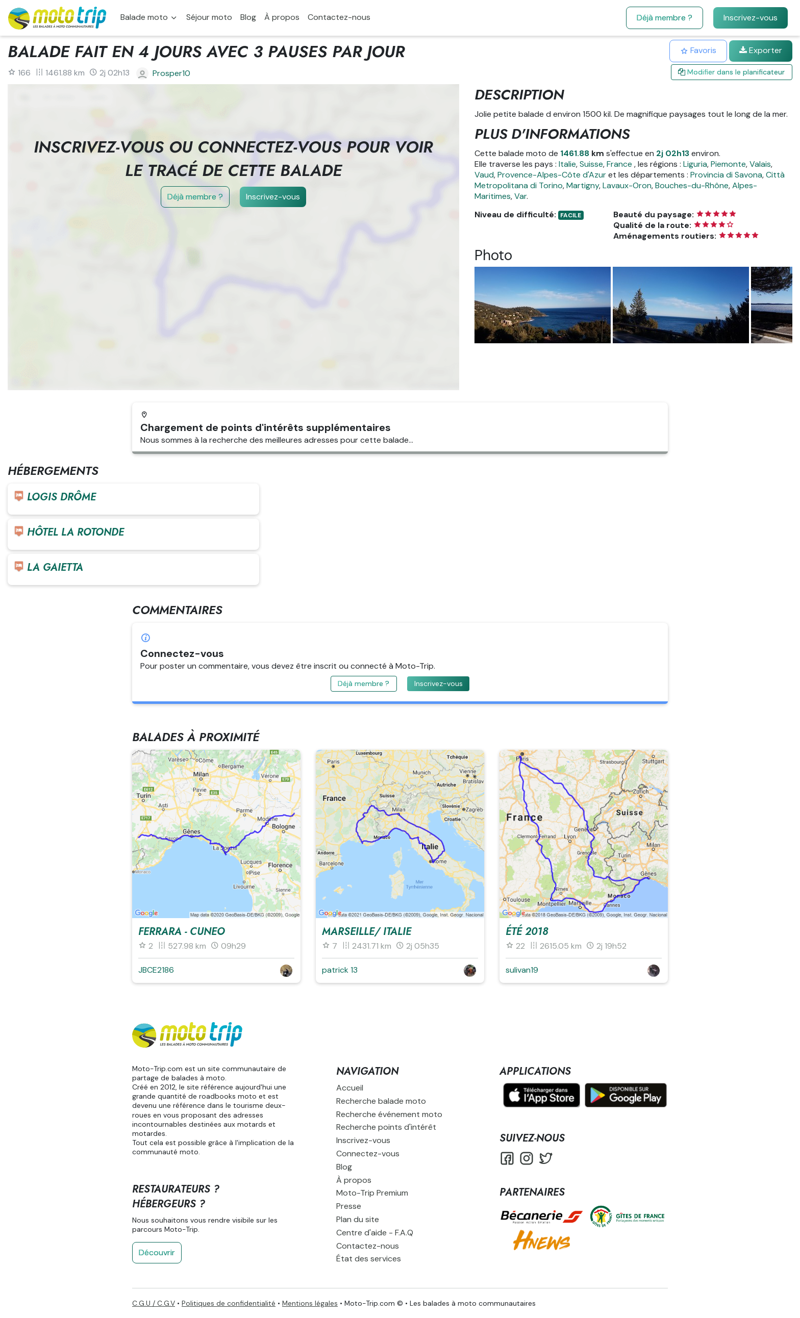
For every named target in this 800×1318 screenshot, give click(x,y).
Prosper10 (171, 73)
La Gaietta (48, 567)
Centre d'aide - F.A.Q (374, 1232)
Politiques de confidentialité (229, 1303)
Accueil (349, 1087)
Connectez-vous (367, 1153)
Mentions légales (310, 1303)
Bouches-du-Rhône (692, 185)
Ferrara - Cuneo (181, 931)
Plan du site (357, 1219)
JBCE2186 (156, 970)
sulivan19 (522, 970)
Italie (567, 164)
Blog (248, 17)
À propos (281, 17)
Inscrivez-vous (750, 17)
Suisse (591, 164)
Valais (760, 164)
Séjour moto (209, 17)
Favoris (698, 50)
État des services (368, 1258)
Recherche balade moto (381, 1101)
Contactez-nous (339, 17)
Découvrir (157, 1252)
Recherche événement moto (389, 1114)
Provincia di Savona (726, 174)
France (619, 164)
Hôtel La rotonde (69, 532)
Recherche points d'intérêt (386, 1127)
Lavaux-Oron (627, 185)
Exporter (760, 50)
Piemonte (728, 164)
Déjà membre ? (664, 17)
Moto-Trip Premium (372, 1192)
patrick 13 (340, 970)
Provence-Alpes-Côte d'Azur (551, 174)
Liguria (695, 164)
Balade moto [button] (145, 17)
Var (520, 196)
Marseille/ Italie (366, 931)
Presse (348, 1206)
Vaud (484, 174)
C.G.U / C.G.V (153, 1303)
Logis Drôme (55, 497)
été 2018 (527, 931)
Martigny (582, 185)
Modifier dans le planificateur (731, 72)
